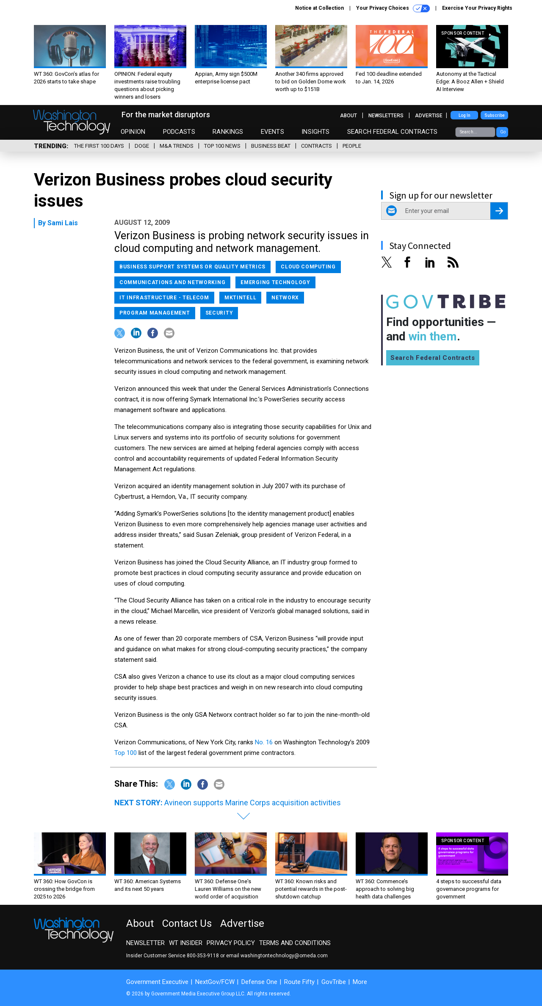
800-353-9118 (203, 956)
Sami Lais (62, 223)
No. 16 (264, 742)
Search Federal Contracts (392, 131)
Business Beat (270, 146)
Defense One (259, 982)
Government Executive (157, 982)
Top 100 (126, 753)
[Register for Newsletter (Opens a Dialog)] (499, 210)
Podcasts (179, 131)
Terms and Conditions (295, 943)
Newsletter (145, 943)
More (360, 982)
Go (503, 132)
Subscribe (494, 115)
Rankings (228, 131)
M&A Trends (177, 146)
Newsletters (386, 116)
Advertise (428, 116)
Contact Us (187, 923)
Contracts (316, 146)
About (348, 116)
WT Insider (185, 943)
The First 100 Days (99, 146)
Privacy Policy (231, 943)
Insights (315, 131)
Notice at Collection (319, 8)
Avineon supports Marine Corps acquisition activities (252, 802)
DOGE (142, 146)
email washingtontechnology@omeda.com (277, 956)
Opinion (133, 131)
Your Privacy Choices (393, 8)
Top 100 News (222, 146)
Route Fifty (299, 982)
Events (272, 131)
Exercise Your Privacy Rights (477, 8)
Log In (464, 115)
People (352, 146)
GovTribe (333, 982)
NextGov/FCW (215, 982)
